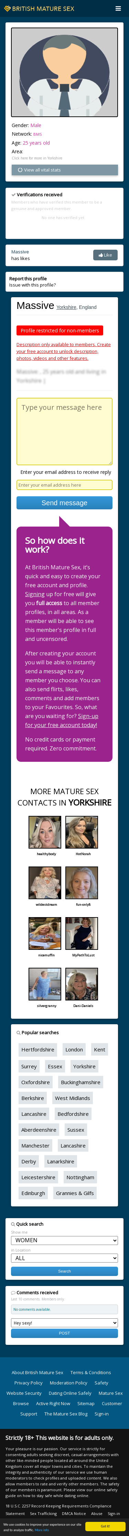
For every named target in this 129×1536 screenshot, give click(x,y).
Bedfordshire (73, 1113)
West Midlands (72, 1097)
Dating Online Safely (70, 1393)
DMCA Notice (74, 1513)
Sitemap (86, 1403)
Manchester (35, 1145)
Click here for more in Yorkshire (37, 158)
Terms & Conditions (91, 1372)
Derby (28, 1161)
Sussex (75, 1129)
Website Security (24, 1393)
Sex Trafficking (43, 1513)
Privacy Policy (28, 1383)
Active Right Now (53, 1403)
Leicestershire (38, 1177)
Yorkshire (66, 307)
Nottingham (80, 1177)
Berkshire (32, 1097)
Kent (99, 1049)
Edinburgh (33, 1193)
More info (42, 1530)
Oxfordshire (35, 1082)
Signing (35, 594)
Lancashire (33, 1113)
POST (64, 1333)
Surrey (29, 1066)
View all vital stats (39, 170)
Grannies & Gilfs (75, 1193)
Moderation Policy (68, 1383)
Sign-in (102, 1414)
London (74, 1049)
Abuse (97, 1513)
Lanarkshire (60, 1161)
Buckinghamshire (80, 1082)
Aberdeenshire (38, 1129)
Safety (101, 1383)
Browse (21, 1403)
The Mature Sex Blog (65, 1414)
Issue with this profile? (32, 282)
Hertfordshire (37, 1049)
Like (105, 255)
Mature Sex (111, 1393)
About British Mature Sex (37, 1372)
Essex (55, 1066)
